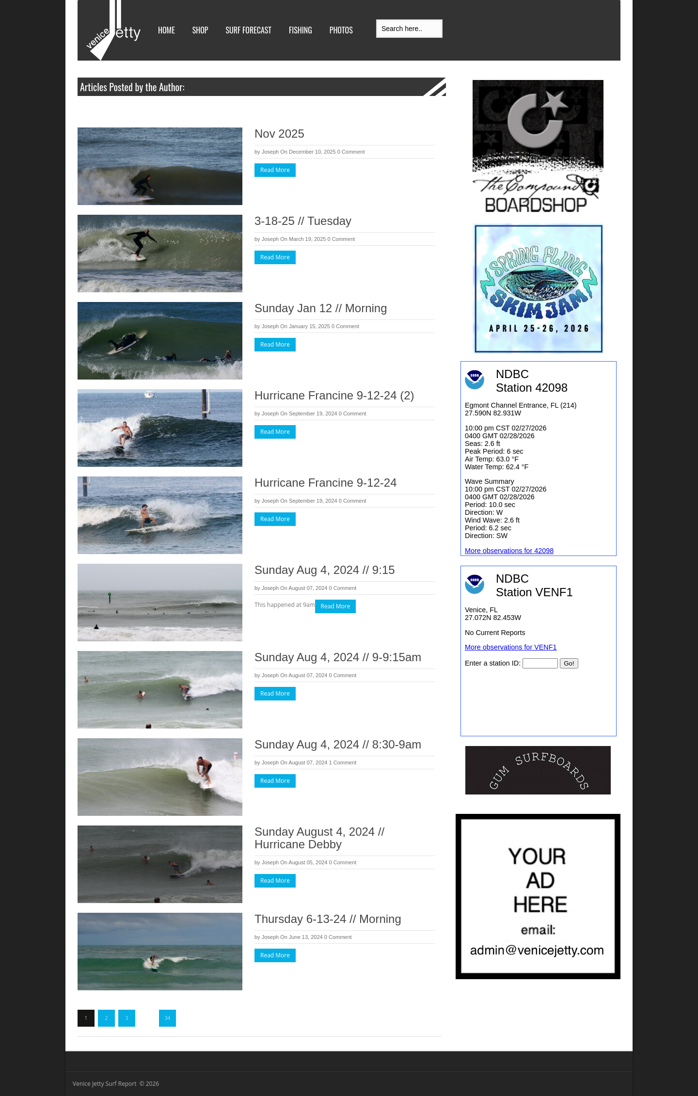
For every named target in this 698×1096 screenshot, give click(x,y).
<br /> (538, 651)
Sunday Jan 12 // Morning (320, 308)
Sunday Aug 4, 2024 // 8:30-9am (337, 744)
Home (166, 30)
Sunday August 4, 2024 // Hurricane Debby (319, 838)
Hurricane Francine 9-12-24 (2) (334, 395)
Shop (200, 30)
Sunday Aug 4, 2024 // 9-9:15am (337, 657)
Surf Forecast (248, 30)
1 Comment (343, 762)
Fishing (300, 30)
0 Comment (351, 152)
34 (168, 1018)
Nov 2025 (279, 133)
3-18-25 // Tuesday (302, 220)
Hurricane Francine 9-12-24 (325, 482)
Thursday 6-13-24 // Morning (327, 918)
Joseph (270, 152)
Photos (341, 30)
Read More (275, 170)
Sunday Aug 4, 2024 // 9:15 (324, 569)
